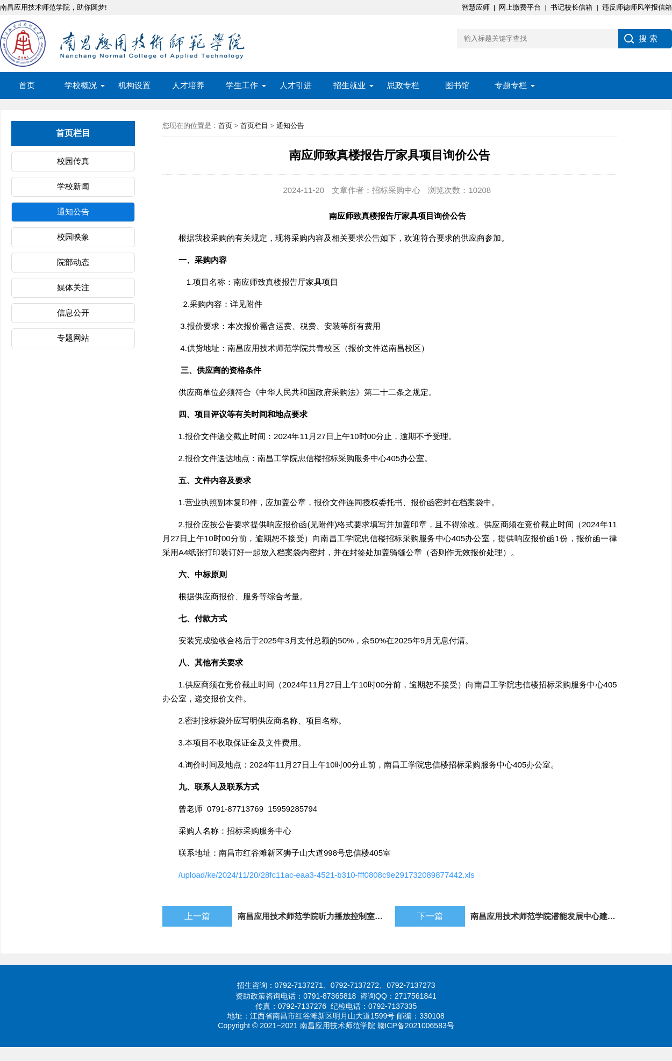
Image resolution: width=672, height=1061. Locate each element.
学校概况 (81, 85)
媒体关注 (73, 287)
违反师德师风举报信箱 (637, 7)
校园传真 (73, 161)
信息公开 (73, 312)
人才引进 (296, 85)
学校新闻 (73, 186)
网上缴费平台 (520, 7)
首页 (27, 85)
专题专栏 (511, 85)
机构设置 (134, 85)
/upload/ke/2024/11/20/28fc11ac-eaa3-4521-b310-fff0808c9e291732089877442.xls (326, 874)
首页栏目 (254, 125)
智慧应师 (476, 7)
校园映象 (73, 236)
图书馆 (457, 85)
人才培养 (188, 85)
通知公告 (73, 211)
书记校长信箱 (571, 7)
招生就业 (349, 85)
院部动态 (73, 262)
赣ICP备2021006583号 (415, 1025)
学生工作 (242, 85)
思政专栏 (403, 85)
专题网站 (73, 337)
